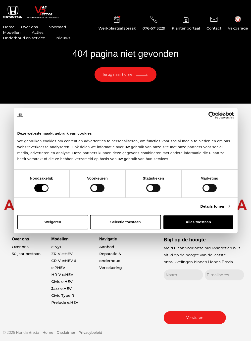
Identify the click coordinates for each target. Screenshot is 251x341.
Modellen (12, 32)
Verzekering (110, 267)
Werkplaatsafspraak (117, 23)
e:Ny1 (56, 246)
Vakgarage (238, 23)
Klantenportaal (186, 23)
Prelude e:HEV (64, 302)
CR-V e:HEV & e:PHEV (63, 264)
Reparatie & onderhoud (110, 257)
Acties (38, 32)
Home (9, 27)
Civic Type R (62, 295)
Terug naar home (117, 74)
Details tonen (212, 206)
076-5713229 (154, 23)
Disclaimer (65, 332)
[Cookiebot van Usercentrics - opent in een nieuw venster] (212, 115)
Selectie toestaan (125, 222)
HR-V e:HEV (62, 274)
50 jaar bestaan (26, 253)
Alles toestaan (198, 222)
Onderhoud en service (24, 38)
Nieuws (63, 38)
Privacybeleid (90, 332)
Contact (213, 23)
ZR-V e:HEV (62, 253)
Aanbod (106, 246)
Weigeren (52, 222)
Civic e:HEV (61, 281)
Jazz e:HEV (61, 288)
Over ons (29, 27)
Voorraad (57, 27)
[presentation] (201, 295)
